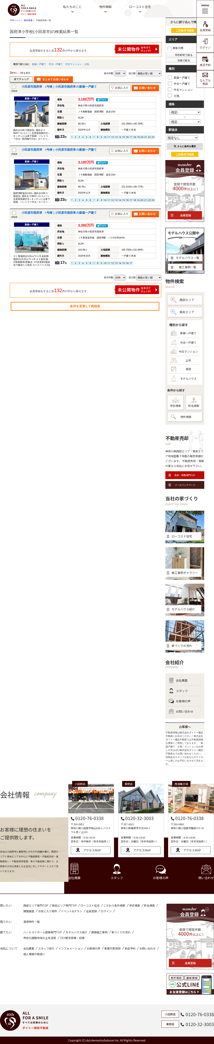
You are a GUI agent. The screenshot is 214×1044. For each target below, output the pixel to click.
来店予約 (205, 61)
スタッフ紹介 (46, 948)
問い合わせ (206, 872)
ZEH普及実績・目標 (72, 938)
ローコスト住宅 (140, 6)
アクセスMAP (92, 850)
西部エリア (182, 300)
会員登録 (205, 26)
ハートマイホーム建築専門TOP (42, 932)
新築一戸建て (39, 64)
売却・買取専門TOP (181, 475)
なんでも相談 (205, 79)
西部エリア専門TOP (35, 905)
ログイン (205, 44)
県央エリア (182, 312)
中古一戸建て (56, 64)
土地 (86, 64)
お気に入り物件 (47, 911)
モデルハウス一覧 (185, 258)
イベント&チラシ (71, 911)
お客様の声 (179, 701)
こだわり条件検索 (114, 905)
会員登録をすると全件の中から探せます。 (94, 49)
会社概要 (178, 680)
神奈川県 (175, 48)
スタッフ (178, 691)
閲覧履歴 (28, 911)
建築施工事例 (99, 932)
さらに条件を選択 (185, 146)
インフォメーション (70, 948)
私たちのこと (72, 6)
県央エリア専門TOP (64, 905)
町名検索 (193, 403)
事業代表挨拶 (112, 948)
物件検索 (105, 6)
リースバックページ (181, 484)
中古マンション (73, 64)
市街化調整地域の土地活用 (39, 938)
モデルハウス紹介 (76, 932)
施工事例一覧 (183, 267)
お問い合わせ (181, 711)
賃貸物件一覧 (31, 922)
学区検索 (175, 403)
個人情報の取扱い (34, 954)
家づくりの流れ (121, 932)
